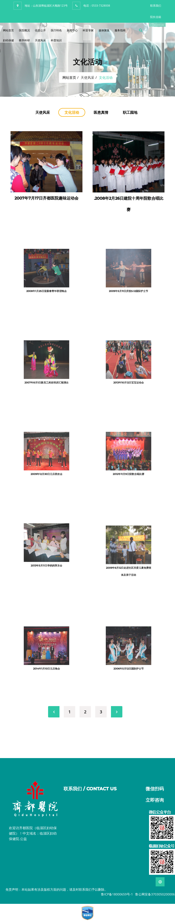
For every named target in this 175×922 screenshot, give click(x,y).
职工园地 (130, 112)
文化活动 (71, 112)
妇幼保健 (8, 40)
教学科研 (24, 40)
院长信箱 (155, 17)
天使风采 (40, 40)
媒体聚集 (104, 30)
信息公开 (40, 30)
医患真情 (101, 112)
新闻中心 (72, 30)
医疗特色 (56, 30)
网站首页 (8, 30)
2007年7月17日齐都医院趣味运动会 (46, 194)
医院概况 (24, 30)
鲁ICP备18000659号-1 (117, 894)
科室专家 (88, 30)
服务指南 (120, 30)
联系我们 (155, 5)
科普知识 (56, 40)
